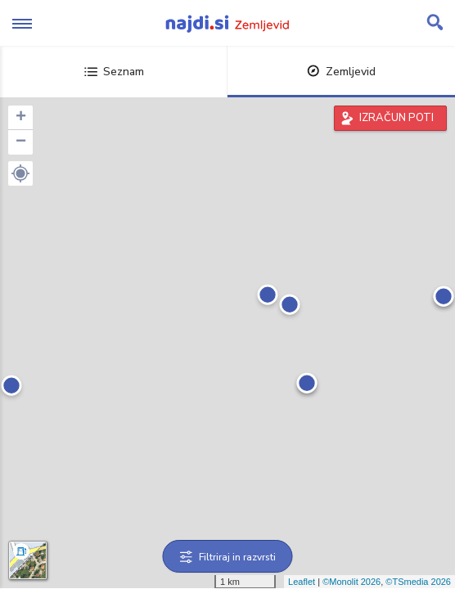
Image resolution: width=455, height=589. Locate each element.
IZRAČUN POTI (396, 117)
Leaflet (301, 582)
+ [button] (21, 118)
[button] (20, 173)
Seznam (114, 71)
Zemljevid (341, 71)
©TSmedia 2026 (418, 582)
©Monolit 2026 (351, 582)
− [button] (21, 142)
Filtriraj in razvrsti (228, 557)
